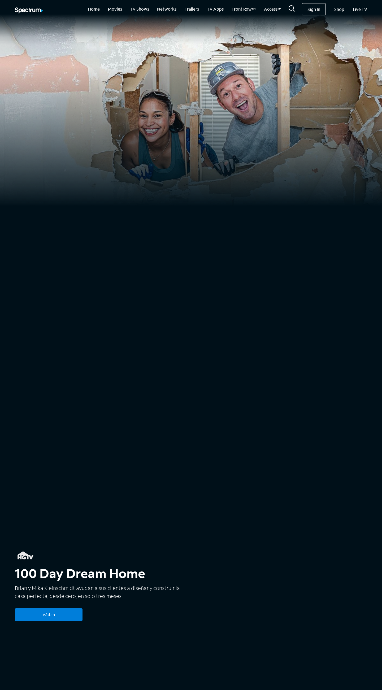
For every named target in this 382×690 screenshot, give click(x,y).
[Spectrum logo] (29, 10)
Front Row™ (244, 9)
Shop (339, 9)
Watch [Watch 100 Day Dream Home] (49, 614)
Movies (115, 9)
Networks (166, 9)
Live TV (360, 9)
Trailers (192, 9)
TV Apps (215, 9)
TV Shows (139, 9)
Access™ (272, 9)
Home (94, 9)
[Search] (292, 10)
